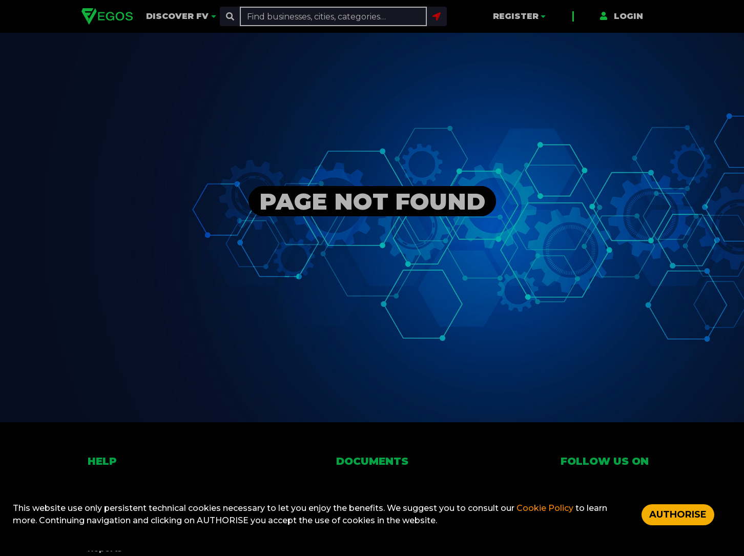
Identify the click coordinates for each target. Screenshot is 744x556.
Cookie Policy (545, 508)
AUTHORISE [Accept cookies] (678, 514)
